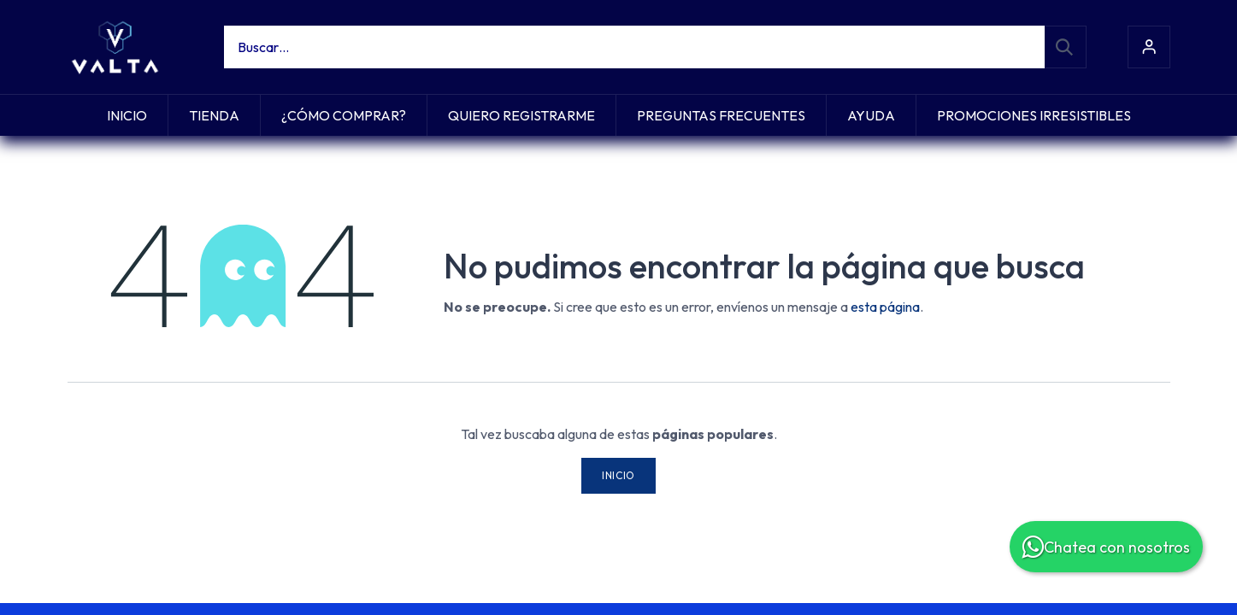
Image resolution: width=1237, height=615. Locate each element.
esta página (885, 306)
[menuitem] (127, 115)
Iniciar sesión (1149, 47)
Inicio (618, 475)
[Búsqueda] (1065, 47)
